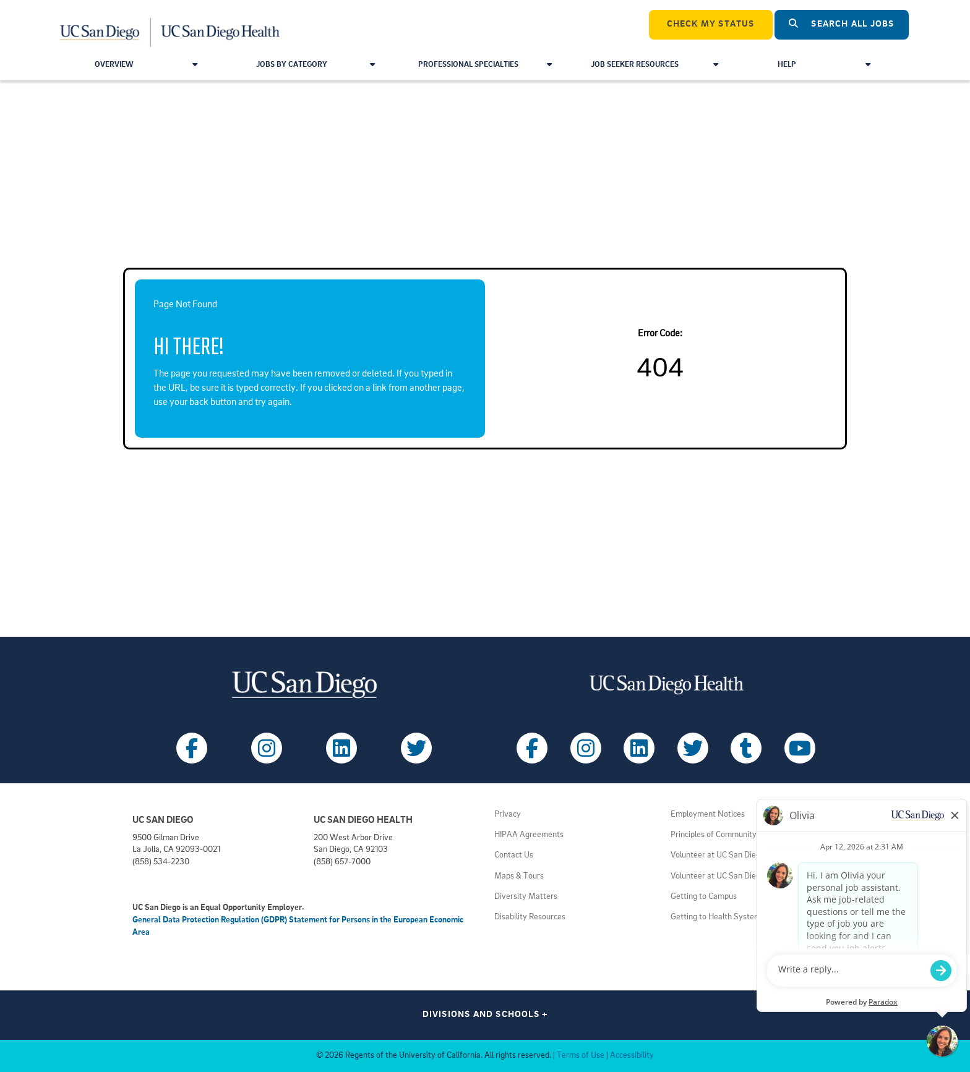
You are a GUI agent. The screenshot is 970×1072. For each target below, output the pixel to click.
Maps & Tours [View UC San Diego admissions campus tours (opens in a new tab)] (519, 876)
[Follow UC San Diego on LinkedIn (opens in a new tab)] (341, 748)
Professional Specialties (484, 65)
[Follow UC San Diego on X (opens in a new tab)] (416, 748)
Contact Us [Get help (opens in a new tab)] (513, 855)
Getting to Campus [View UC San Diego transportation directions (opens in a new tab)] (704, 897)
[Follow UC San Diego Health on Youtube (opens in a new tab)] (799, 748)
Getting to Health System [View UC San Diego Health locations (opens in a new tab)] (716, 917)
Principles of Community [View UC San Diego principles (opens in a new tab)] (714, 835)
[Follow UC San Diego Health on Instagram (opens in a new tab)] (585, 748)
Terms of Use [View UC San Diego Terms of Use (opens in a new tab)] (580, 1056)
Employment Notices (708, 814)
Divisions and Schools (485, 1014)
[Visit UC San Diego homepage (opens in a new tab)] (304, 685)
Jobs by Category (315, 65)
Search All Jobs (841, 24)
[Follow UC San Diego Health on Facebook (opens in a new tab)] (532, 748)
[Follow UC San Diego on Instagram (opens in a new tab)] (266, 748)
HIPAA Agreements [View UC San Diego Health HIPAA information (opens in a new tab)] (529, 835)
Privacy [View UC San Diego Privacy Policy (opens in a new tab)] (507, 814)
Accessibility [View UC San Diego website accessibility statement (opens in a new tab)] (632, 1056)
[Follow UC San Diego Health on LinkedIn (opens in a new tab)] (639, 748)
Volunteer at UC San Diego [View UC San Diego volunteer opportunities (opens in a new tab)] (718, 876)
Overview (146, 65)
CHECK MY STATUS (711, 24)
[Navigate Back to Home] (170, 24)
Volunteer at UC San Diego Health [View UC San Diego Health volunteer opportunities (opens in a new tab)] (730, 855)
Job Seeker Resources (654, 65)
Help (824, 65)
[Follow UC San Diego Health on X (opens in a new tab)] (692, 748)
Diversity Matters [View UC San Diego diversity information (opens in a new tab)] (525, 897)
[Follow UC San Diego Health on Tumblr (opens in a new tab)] (746, 748)
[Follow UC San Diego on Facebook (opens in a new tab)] (191, 748)
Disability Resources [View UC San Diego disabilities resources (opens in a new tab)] (529, 917)
